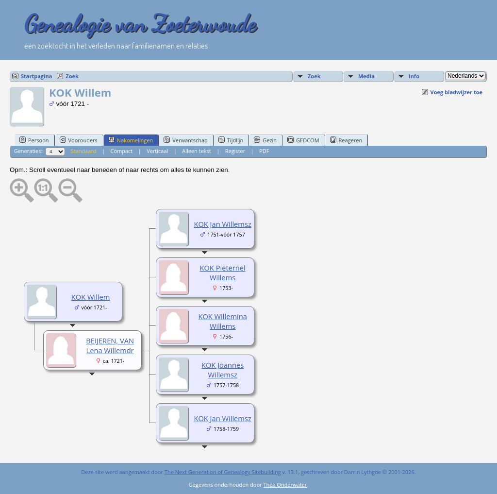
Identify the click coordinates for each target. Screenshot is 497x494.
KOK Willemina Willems (222, 321)
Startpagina (36, 76)
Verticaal (157, 150)
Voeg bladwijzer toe (456, 92)
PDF (264, 150)
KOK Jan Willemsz (222, 224)
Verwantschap (186, 140)
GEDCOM (303, 140)
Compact (121, 150)
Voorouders (79, 140)
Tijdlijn (230, 140)
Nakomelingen (130, 140)
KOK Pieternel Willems (222, 272)
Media (366, 76)
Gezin (265, 140)
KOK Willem (90, 297)
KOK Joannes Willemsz (222, 369)
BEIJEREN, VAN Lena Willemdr (110, 345)
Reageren (346, 140)
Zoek (72, 76)
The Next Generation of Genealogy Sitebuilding (223, 472)
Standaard (84, 150)
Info (414, 76)
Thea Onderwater (285, 484)
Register (235, 150)
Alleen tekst (196, 150)
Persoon (34, 140)
